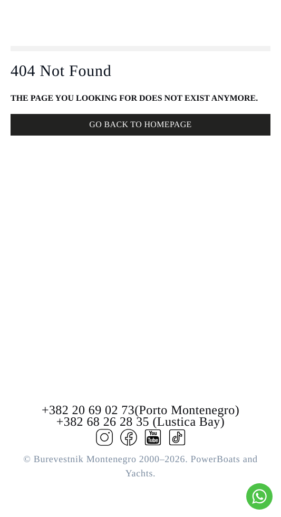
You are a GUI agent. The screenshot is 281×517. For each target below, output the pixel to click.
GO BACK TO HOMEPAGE (140, 124)
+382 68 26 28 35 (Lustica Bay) (140, 422)
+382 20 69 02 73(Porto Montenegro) (140, 410)
